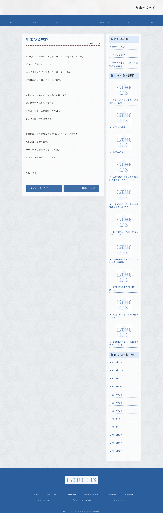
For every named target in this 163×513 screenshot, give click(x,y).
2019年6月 (117, 418)
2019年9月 (117, 394)
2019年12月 (118, 370)
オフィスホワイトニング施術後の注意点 (123, 63)
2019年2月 (117, 451)
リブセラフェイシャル (104, 20)
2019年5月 (117, 426)
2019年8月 (117, 402)
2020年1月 (117, 362)
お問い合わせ (43, 500)
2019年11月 (118, 378)
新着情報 (81, 20)
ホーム (11, 20)
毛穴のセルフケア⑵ (40, 188)
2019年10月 (118, 386)
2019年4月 (117, 435)
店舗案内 (151, 20)
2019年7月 (117, 410)
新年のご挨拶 (89, 188)
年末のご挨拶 (118, 54)
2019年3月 (117, 443)
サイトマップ (119, 500)
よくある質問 (128, 20)
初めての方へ (57, 20)
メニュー (34, 20)
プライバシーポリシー (81, 500)
